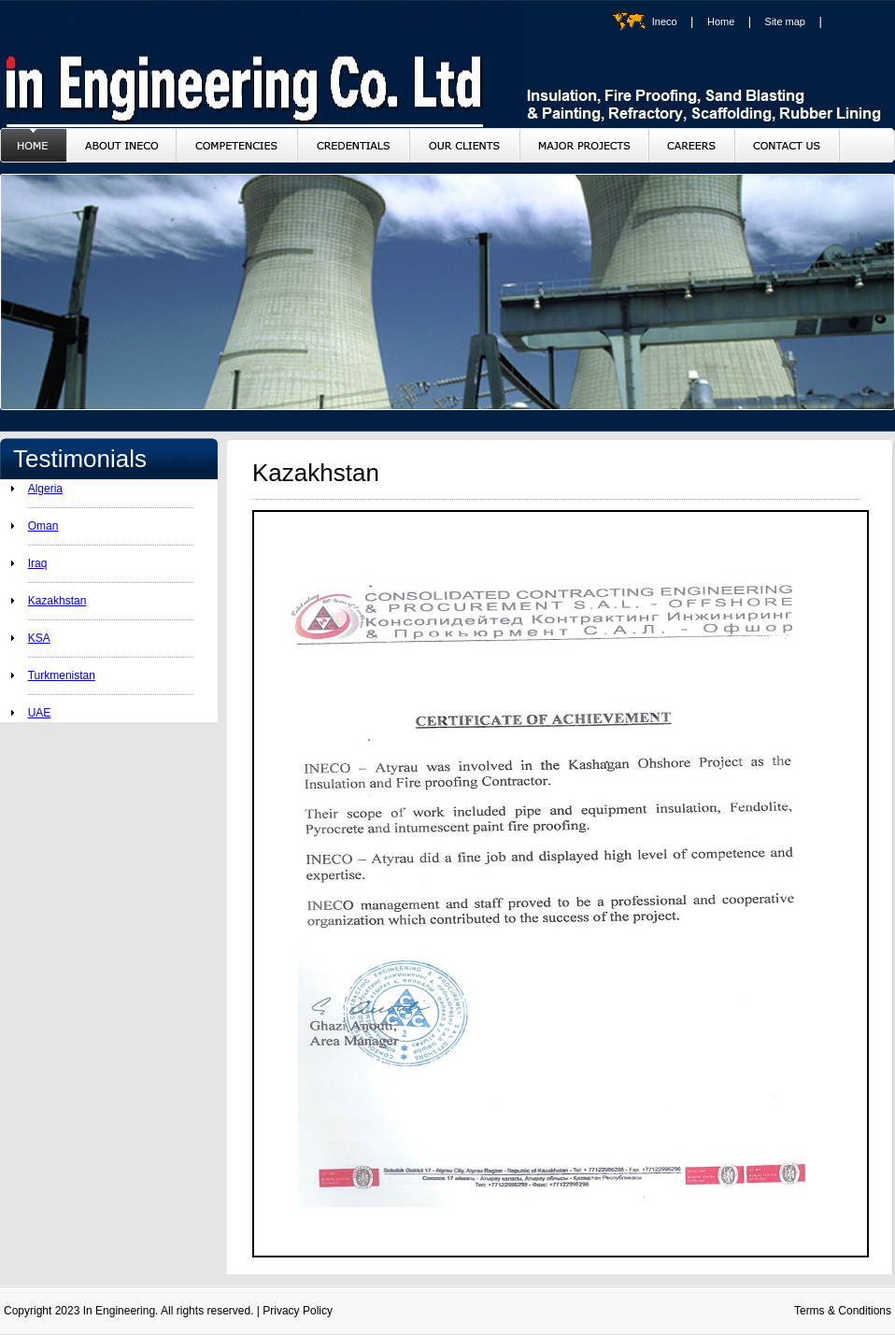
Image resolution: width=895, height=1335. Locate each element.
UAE (39, 712)
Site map (785, 21)
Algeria (45, 488)
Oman (43, 526)
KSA (39, 638)
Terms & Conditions (842, 1310)
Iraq (38, 563)
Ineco (664, 21)
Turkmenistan (61, 675)
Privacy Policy (298, 1310)
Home (720, 21)
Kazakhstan (57, 600)
